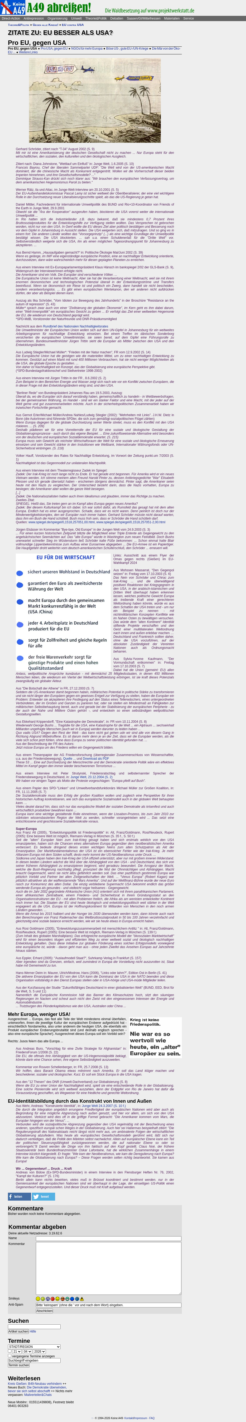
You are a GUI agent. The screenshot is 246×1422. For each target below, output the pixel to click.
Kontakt (128, 1418)
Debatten (116, 18)
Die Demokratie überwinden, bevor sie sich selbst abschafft (37, 1389)
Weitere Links (28, 52)
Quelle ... (69, 758)
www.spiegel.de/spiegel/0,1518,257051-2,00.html (131, 522)
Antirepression (34, 18)
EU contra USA (73, 25)
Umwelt (76, 18)
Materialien (172, 18)
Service (188, 18)
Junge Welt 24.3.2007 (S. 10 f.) (104, 1106)
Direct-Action (11, 18)
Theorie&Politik (96, 18)
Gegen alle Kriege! (45, 25)
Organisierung (57, 18)
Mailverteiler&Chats (38, 1395)
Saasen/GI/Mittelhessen (143, 18)
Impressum (140, 1418)
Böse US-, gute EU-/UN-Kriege (127, 48)
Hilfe (33, 1331)
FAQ (152, 1418)
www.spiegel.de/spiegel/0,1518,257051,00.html (61, 522)
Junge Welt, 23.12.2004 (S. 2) (91, 777)
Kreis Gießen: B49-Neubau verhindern (35, 1384)
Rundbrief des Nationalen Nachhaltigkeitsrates (75, 326)
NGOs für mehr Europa (86, 48)
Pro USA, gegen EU (54, 48)
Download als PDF (96, 758)
